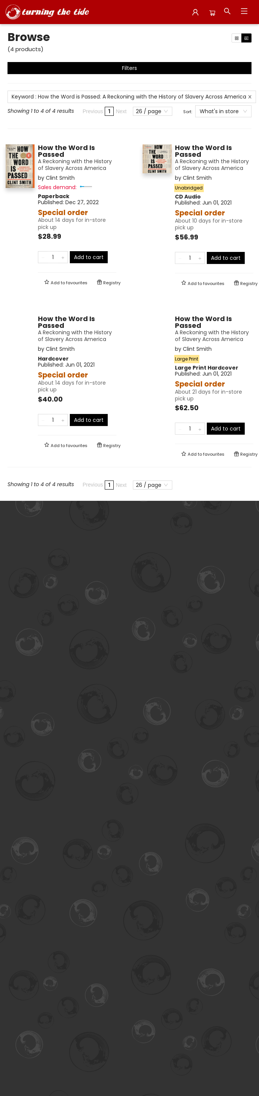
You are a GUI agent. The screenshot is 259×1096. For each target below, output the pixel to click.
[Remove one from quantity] (43, 257)
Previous (93, 111)
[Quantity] (53, 257)
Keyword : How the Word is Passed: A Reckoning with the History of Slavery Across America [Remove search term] (132, 96)
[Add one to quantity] (63, 257)
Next (121, 111)
